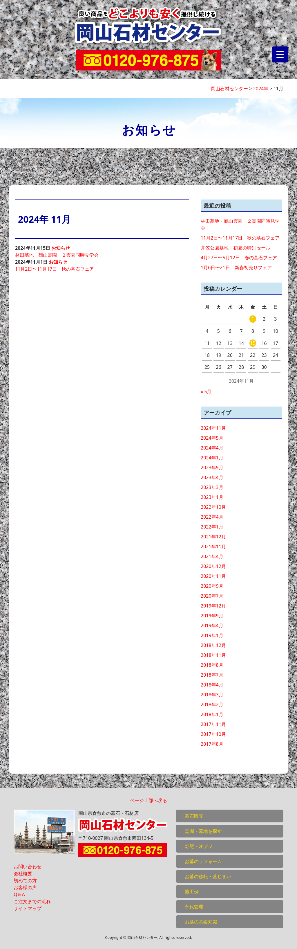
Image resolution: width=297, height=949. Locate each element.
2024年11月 (213, 428)
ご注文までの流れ (32, 901)
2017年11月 (213, 724)
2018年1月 (212, 714)
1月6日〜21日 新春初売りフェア (236, 267)
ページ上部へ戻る (148, 800)
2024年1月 (212, 457)
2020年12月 (213, 566)
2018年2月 (212, 704)
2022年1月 (212, 527)
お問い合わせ (27, 866)
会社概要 (23, 873)
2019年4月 (212, 625)
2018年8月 (212, 665)
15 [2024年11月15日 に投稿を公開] (252, 343)
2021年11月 (213, 546)
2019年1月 (212, 635)
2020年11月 (213, 576)
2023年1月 (212, 497)
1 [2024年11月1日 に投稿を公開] (252, 319)
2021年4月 (212, 556)
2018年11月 (213, 655)
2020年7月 (212, 596)
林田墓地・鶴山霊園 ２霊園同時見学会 (57, 255)
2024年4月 (212, 448)
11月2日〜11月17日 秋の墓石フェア (54, 269)
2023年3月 (212, 487)
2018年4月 (212, 685)
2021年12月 (213, 536)
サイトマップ (27, 908)
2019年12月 (213, 606)
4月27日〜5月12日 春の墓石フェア (239, 257)
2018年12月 (213, 645)
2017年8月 (212, 744)
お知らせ (60, 248)
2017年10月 (213, 734)
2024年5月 (212, 438)
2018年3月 (212, 694)
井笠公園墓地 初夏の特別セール (235, 248)
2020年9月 (212, 586)
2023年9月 (212, 467)
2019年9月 (212, 615)
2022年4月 (212, 517)
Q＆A (19, 894)
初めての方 (25, 880)
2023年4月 (212, 477)
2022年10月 (213, 507)
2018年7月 (212, 675)
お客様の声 (25, 887)
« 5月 (206, 391)
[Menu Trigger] (280, 54)
